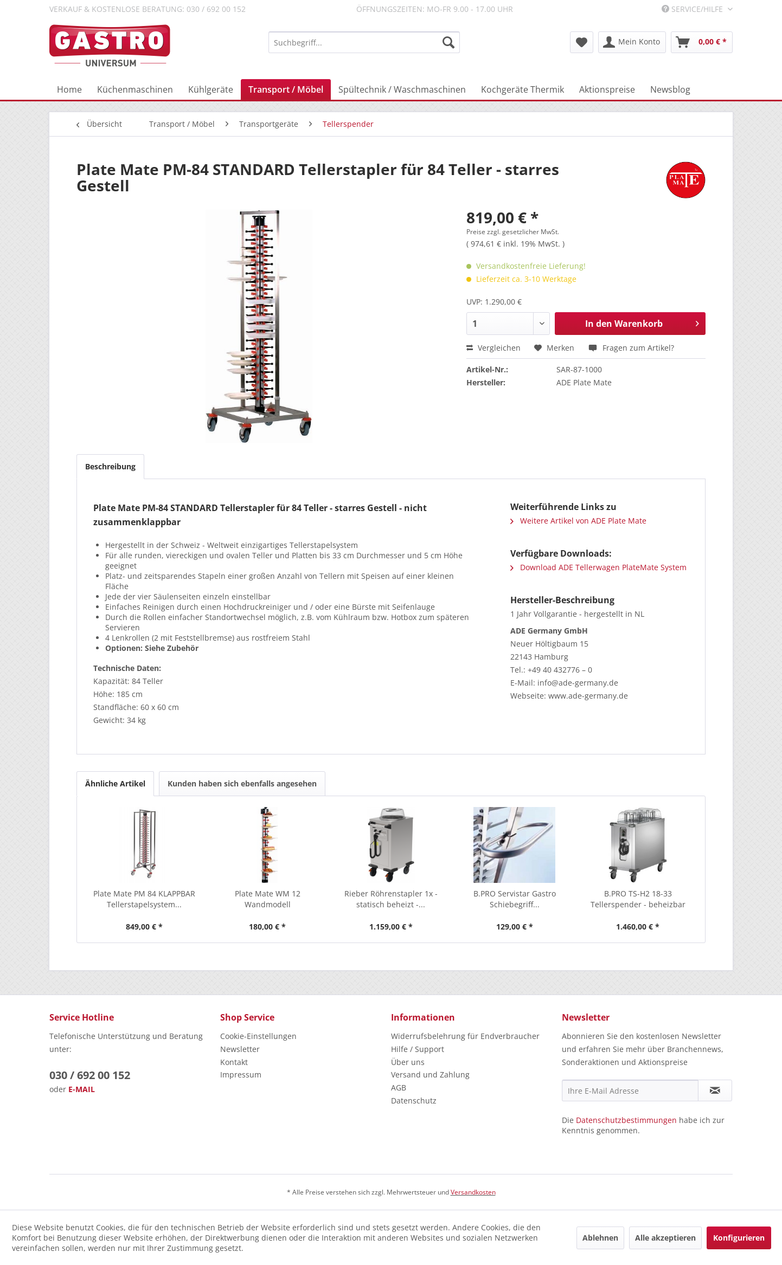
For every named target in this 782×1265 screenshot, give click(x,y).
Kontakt (234, 1062)
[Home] (69, 89)
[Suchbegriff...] (364, 42)
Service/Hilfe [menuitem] (693, 9)
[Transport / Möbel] (286, 89)
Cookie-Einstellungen (258, 1036)
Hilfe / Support (417, 1049)
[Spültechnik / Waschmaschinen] (402, 89)
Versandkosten (473, 1192)
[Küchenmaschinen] (135, 89)
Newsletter (240, 1049)
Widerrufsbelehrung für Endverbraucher (465, 1036)
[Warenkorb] (702, 42)
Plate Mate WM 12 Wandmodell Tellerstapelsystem (267, 899)
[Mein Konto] (632, 42)
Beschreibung (110, 466)
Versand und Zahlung (430, 1074)
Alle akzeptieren (665, 1237)
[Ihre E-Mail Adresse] (630, 1090)
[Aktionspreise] (607, 89)
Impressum (240, 1074)
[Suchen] (448, 42)
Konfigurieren (739, 1237)
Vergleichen (493, 348)
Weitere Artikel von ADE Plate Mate (578, 520)
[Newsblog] (670, 89)
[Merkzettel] (581, 42)
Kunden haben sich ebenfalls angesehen (242, 783)
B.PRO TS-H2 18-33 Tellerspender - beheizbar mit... (638, 899)
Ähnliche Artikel (115, 783)
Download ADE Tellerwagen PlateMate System (598, 567)
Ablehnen (600, 1237)
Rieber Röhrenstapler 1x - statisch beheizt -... (391, 898)
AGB (398, 1087)
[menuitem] (364, 42)
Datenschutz (414, 1100)
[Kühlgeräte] (211, 89)
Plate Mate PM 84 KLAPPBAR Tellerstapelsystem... (144, 898)
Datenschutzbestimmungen (626, 1120)
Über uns (408, 1062)
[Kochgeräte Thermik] (522, 89)
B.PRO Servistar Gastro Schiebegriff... (514, 898)
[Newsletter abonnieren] (715, 1090)
